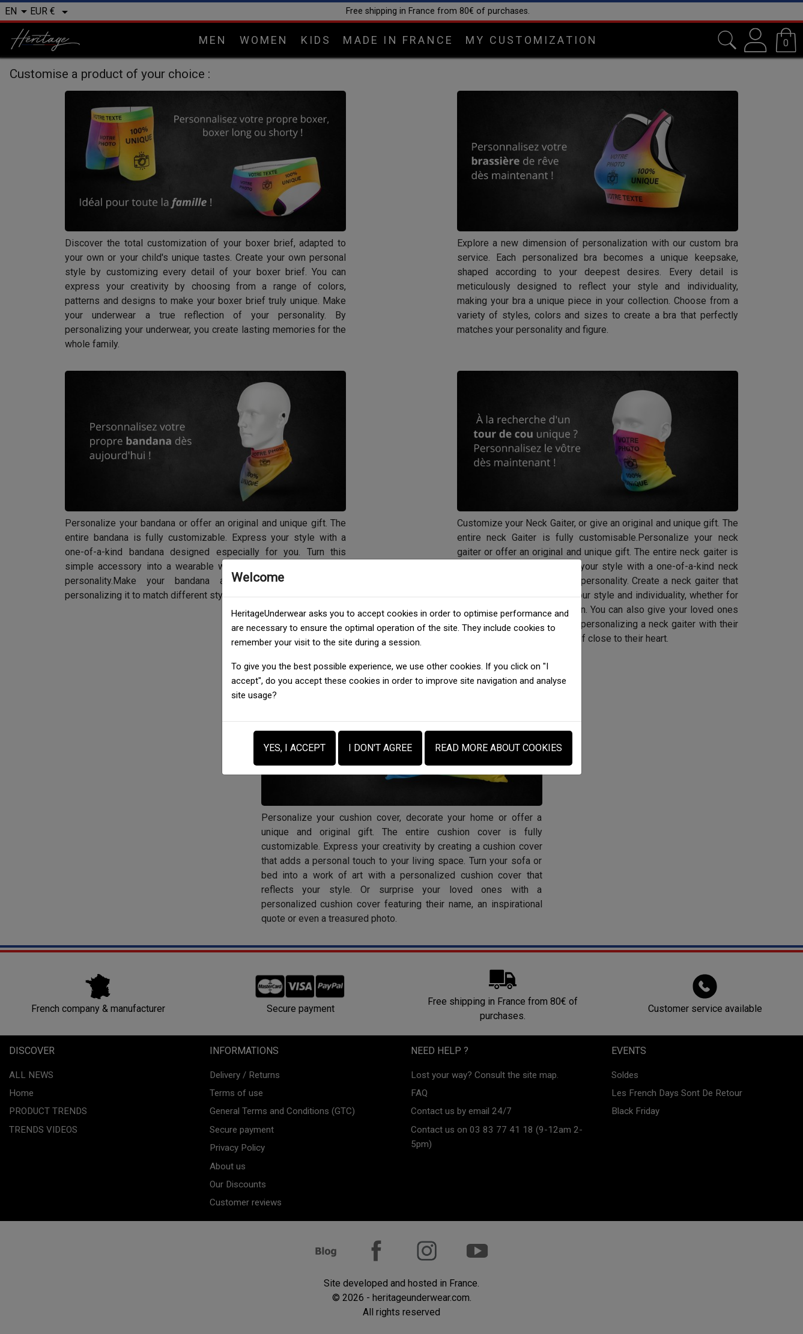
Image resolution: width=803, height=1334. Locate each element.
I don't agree (380, 748)
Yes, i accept (295, 748)
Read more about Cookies (498, 748)
